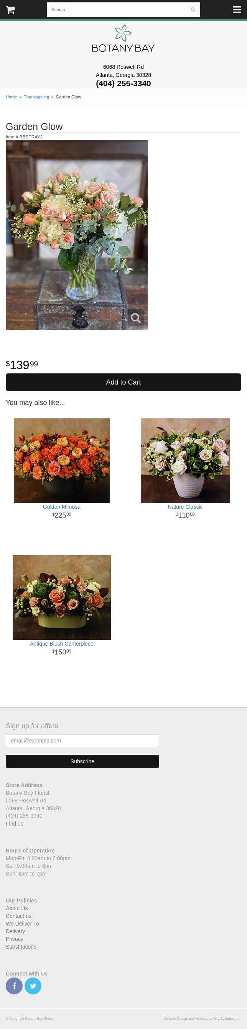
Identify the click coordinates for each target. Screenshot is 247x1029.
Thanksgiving (36, 97)
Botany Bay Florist (123, 40)
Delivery (15, 931)
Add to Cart (123, 382)
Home (11, 97)
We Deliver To (22, 924)
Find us (14, 824)
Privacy (14, 939)
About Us (17, 908)
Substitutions (21, 947)
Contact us (18, 916)
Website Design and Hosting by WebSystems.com (202, 1019)
